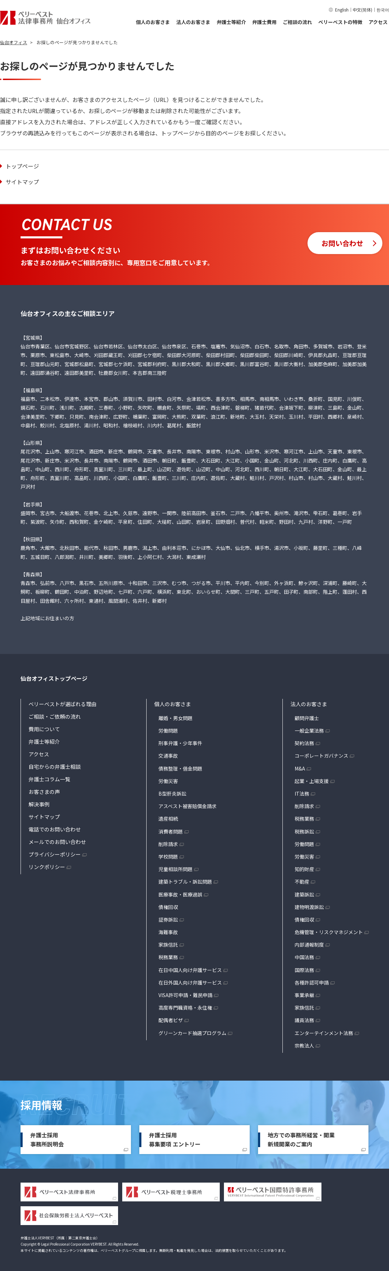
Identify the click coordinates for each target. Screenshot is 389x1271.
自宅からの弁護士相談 (55, 766)
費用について (44, 729)
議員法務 (304, 1020)
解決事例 (39, 804)
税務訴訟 (304, 831)
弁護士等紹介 (231, 21)
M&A (300, 768)
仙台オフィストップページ (54, 678)
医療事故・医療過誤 (180, 894)
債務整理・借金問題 (180, 768)
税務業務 (168, 957)
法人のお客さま (193, 21)
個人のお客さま (153, 21)
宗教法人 (304, 1045)
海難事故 (168, 932)
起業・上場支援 (312, 780)
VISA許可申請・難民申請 (185, 995)
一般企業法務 (309, 730)
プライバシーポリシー (55, 854)
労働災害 (168, 780)
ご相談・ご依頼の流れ (55, 716)
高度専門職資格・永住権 (185, 1007)
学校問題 (168, 856)
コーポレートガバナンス (321, 755)
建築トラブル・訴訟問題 (185, 881)
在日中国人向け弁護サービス (190, 969)
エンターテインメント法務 (324, 1032)
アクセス (378, 21)
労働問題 (168, 730)
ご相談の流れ (297, 21)
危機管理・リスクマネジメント (329, 932)
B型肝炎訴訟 (172, 793)
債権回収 (168, 906)
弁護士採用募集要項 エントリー (175, 1139)
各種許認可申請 (312, 982)
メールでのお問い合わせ (57, 841)
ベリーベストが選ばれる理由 (62, 704)
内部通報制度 (309, 944)
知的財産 (304, 869)
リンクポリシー (47, 866)
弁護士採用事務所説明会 (47, 1139)
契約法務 (304, 743)
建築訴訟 (304, 894)
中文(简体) (362, 10)
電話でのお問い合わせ (55, 829)
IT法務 (302, 793)
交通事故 (168, 755)
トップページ (22, 166)
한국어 (382, 10)
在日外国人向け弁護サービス (190, 982)
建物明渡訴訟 (309, 906)
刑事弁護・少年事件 (180, 743)
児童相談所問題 (175, 869)
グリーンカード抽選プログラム (192, 1032)
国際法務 (304, 969)
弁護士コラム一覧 (49, 779)
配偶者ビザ (170, 1020)
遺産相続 (168, 818)
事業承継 (304, 995)
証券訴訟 (168, 919)
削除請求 (168, 843)
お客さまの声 (44, 791)
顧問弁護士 (307, 718)
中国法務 (304, 957)
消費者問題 (170, 831)
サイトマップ (22, 181)
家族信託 (168, 944)
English (342, 10)
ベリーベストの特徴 (340, 21)
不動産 (302, 881)
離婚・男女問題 (175, 718)
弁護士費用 (264, 21)
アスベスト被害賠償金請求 (187, 806)
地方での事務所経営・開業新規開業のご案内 (301, 1139)
